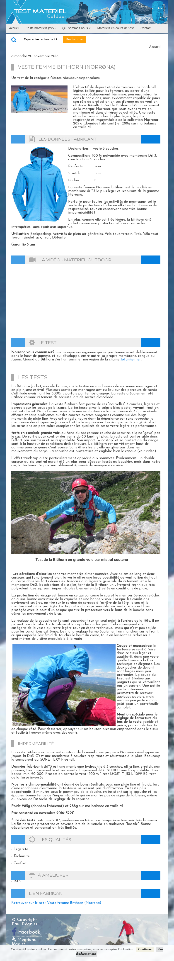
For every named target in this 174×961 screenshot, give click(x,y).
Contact (145, 28)
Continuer (145, 949)
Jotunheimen (131, 359)
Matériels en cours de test (115, 28)
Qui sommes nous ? (76, 28)
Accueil (14, 28)
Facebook (29, 932)
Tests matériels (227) (41, 28)
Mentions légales (24, 942)
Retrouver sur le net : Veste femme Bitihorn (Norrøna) (56, 903)
